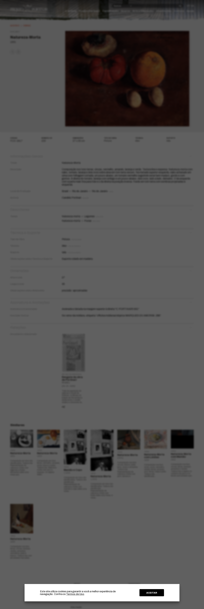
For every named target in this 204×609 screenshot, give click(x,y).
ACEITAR (151, 592)
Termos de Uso (75, 594)
